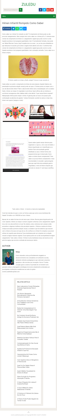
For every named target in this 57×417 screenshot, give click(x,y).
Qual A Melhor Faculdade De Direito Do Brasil (26, 372)
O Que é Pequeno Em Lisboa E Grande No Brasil (26, 383)
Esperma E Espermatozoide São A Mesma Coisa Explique (28, 333)
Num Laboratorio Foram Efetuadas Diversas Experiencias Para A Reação (28, 288)
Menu (4, 16)
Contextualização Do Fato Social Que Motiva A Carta (27, 344)
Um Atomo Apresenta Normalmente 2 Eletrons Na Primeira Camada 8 (26, 295)
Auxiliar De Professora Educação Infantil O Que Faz (27, 349)
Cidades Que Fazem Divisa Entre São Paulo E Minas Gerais (27, 321)
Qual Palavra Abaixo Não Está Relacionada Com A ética (26, 327)
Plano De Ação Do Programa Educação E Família (26, 377)
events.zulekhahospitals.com (19, 415)
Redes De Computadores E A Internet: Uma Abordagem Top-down (27, 309)
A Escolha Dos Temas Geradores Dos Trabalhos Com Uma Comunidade (27, 302)
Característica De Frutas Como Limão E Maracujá (27, 355)
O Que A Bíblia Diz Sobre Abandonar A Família (25, 388)
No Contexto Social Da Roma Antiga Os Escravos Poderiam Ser (28, 316)
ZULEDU (29, 4)
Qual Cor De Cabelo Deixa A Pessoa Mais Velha (26, 366)
